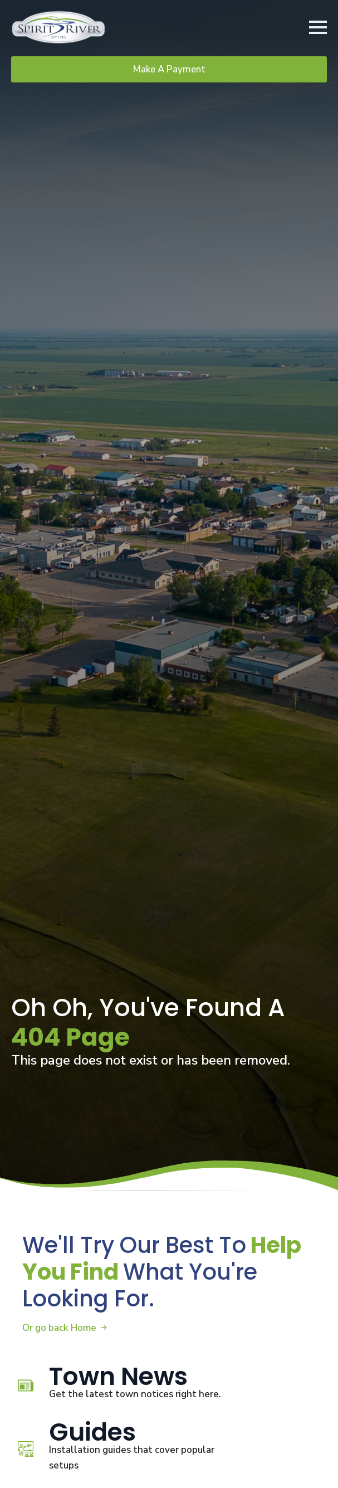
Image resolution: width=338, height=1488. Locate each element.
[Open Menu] (318, 27)
